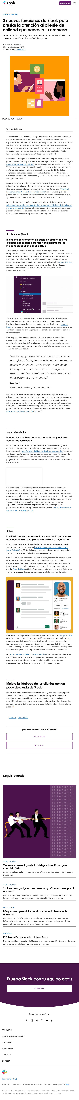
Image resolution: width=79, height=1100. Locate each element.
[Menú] (74, 3)
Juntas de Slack (65, 262)
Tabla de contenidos (12, 119)
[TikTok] (52, 1021)
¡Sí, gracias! (39, 736)
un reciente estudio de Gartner (20, 164)
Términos (16, 1084)
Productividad (10, 14)
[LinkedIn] (27, 1021)
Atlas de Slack (19, 569)
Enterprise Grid (65, 635)
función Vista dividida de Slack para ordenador (42, 451)
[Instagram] (32, 1021)
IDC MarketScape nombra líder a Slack (25, 937)
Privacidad (6, 1084)
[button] (39, 1014)
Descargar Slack (9, 1079)
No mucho (39, 745)
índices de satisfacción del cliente (21, 411)
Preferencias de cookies (32, 1084)
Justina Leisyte (20, 49)
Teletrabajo (23, 717)
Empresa (12, 717)
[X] (42, 1021)
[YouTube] (47, 1021)
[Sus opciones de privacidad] (58, 1084)
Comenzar (65, 3)
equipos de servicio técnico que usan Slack (28, 654)
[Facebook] (37, 1021)
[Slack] (9, 3)
